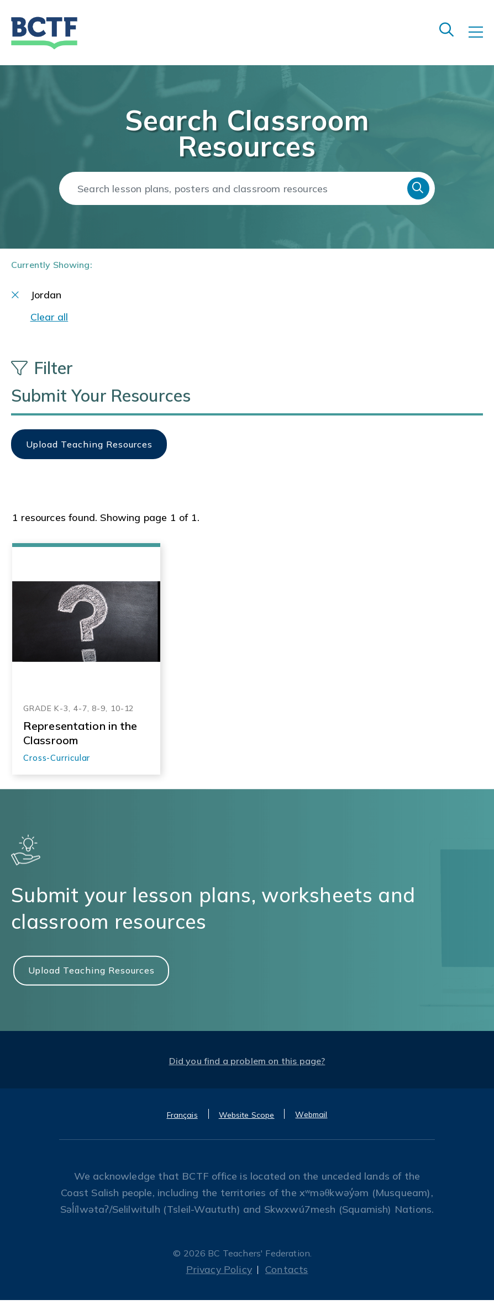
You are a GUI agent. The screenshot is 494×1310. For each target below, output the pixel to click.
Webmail (311, 1124)
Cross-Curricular (56, 767)
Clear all (49, 326)
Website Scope (247, 1125)
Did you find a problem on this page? (247, 1070)
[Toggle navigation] (481, 40)
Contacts (287, 1279)
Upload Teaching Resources (91, 979)
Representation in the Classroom (80, 742)
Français (182, 1125)
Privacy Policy (219, 1279)
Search (418, 188)
